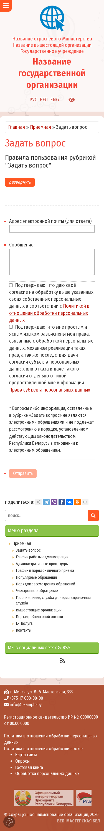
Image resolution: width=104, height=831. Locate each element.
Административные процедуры (42, 563)
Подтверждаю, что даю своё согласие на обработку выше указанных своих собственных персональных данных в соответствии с (51, 302)
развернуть (20, 182)
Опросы (22, 761)
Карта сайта (26, 754)
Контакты (23, 630)
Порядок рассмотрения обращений (45, 584)
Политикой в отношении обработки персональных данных (49, 313)
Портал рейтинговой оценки (39, 616)
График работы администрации (42, 556)
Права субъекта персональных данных (49, 390)
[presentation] (6, 797)
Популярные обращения (36, 577)
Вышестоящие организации (39, 610)
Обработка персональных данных (47, 773)
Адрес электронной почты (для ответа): (50, 221)
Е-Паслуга (24, 623)
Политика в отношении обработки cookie (43, 748)
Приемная (40, 127)
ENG (54, 100)
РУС (33, 100)
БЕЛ (44, 100)
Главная (16, 127)
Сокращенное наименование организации (48, 814)
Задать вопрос (28, 550)
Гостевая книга (29, 767)
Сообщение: (21, 245)
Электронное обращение (37, 590)
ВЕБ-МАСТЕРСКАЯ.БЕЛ (78, 821)
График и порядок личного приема (45, 570)
